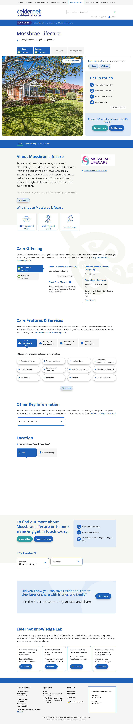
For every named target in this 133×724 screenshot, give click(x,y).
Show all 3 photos (72, 61)
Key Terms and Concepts (53, 694)
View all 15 (66, 388)
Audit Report (90, 300)
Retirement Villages (58, 2)
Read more (25, 666)
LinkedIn (71, 694)
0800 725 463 (97, 697)
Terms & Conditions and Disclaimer (71, 717)
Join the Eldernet (95, 61)
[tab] (30, 268)
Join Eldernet (103, 596)
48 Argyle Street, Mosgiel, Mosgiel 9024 (35, 39)
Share (104, 66)
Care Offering (30, 144)
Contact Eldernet (24, 688)
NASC (47, 692)
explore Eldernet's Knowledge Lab (50, 332)
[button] (28, 361)
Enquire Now (100, 128)
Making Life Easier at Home (37, 2)
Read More (23, 200)
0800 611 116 (97, 703)
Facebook (71, 692)
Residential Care (76, 2)
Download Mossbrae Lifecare (95, 170)
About (19, 144)
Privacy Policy (86, 717)
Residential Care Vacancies (54, 698)
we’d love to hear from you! (103, 413)
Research (48, 696)
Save (93, 66)
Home (20, 2)
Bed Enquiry (116, 128)
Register (102, 17)
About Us (93, 17)
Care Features (44, 144)
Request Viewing (43, 539)
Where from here (108, 2)
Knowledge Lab (92, 2)
